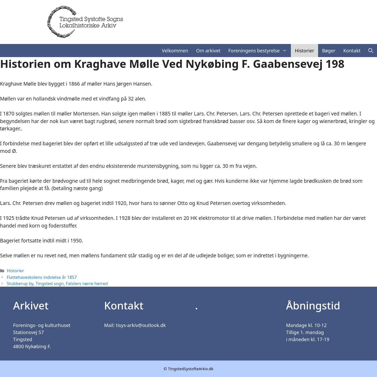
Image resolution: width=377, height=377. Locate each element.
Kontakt (352, 50)
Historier (304, 50)
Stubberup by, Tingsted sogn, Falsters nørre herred (57, 283)
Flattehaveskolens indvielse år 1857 (42, 277)
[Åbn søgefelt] (370, 50)
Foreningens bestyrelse (259, 50)
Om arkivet (208, 50)
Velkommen (175, 50)
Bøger (328, 50)
